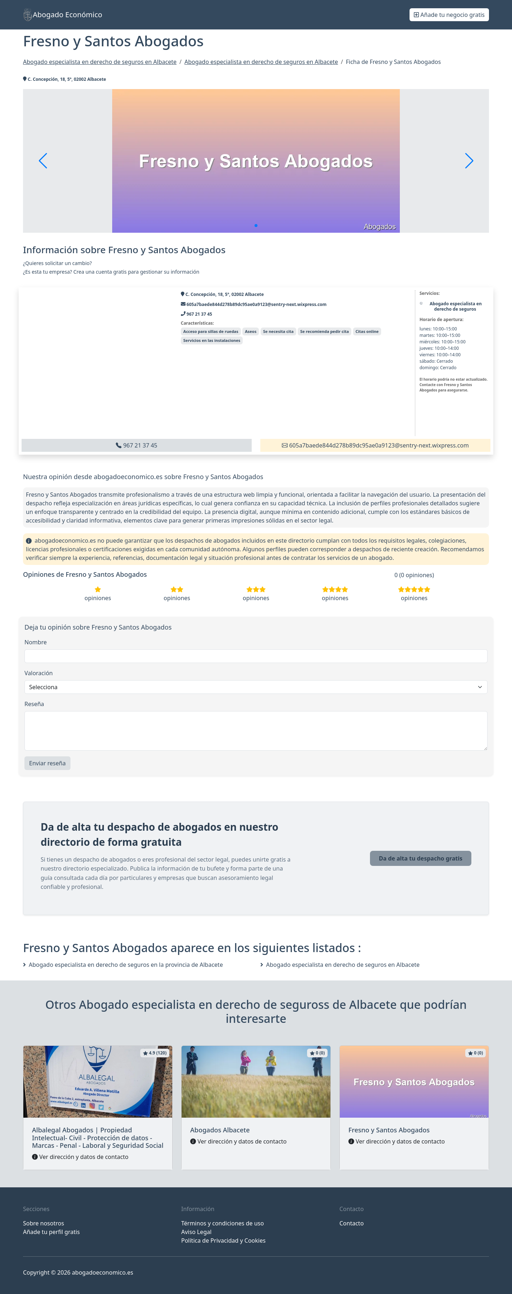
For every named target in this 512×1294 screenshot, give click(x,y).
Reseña (34, 704)
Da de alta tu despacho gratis (420, 858)
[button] (256, 225)
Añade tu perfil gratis (51, 1232)
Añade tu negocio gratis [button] (449, 15)
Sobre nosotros (43, 1223)
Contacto (351, 1223)
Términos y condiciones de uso (222, 1223)
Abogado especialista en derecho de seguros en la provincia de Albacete (123, 965)
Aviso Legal (196, 1232)
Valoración (38, 673)
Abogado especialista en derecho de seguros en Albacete (340, 965)
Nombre (35, 642)
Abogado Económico (62, 15)
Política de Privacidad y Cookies (223, 1240)
